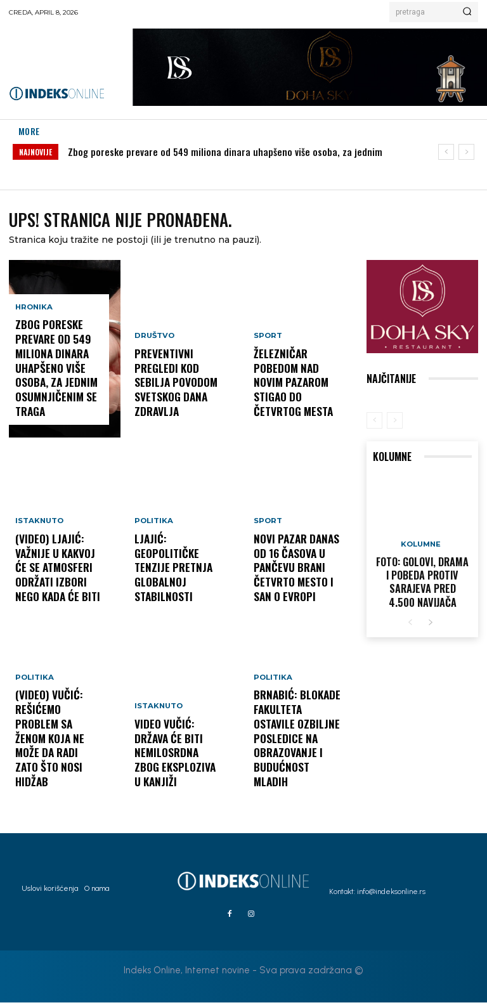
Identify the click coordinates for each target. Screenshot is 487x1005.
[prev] (446, 152)
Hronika (33, 330)
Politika (33, 723)
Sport (267, 364)
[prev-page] (374, 422)
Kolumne (421, 546)
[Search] (467, 12)
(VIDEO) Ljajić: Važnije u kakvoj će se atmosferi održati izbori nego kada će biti (57, 577)
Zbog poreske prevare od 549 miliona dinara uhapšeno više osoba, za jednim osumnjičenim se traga (50, 380)
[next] (466, 152)
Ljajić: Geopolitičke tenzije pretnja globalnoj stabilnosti (176, 583)
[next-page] (430, 617)
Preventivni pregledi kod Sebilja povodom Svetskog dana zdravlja (178, 397)
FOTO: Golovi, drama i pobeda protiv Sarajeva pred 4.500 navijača (422, 579)
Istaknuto (38, 538)
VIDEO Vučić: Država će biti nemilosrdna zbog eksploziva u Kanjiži (176, 768)
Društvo (153, 364)
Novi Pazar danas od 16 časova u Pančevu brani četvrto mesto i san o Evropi (297, 577)
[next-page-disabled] (395, 422)
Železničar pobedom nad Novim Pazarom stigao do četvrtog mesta (296, 397)
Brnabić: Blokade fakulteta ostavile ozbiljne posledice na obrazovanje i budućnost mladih (294, 762)
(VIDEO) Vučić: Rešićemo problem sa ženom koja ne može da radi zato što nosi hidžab (54, 762)
